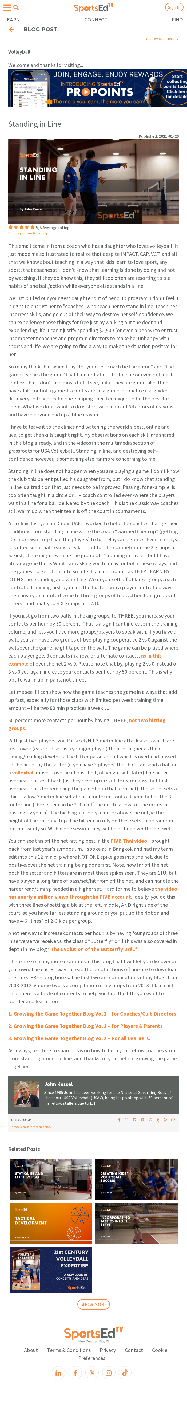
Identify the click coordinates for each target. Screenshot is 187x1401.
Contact (134, 1350)
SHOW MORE (94, 1304)
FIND (177, 19)
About (31, 1350)
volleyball (23, 772)
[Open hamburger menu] (7, 7)
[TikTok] (125, 1372)
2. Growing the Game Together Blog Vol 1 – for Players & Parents (85, 1025)
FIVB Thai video (128, 840)
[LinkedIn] (58, 1373)
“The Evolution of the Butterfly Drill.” (92, 949)
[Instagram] (109, 1373)
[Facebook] (75, 1373)
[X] (92, 1372)
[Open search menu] (16, 7)
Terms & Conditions (69, 1350)
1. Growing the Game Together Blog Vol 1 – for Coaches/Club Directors (92, 1013)
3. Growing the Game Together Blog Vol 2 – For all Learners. (79, 1038)
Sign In (174, 7)
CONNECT (96, 19)
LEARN (12, 19)
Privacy (108, 1350)
